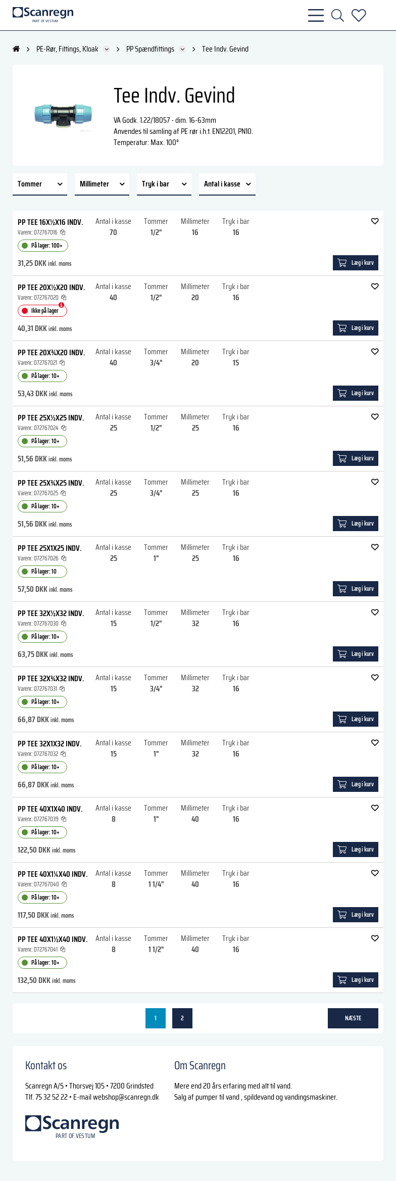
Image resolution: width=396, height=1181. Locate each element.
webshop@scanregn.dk (126, 1097)
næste (353, 1018)
